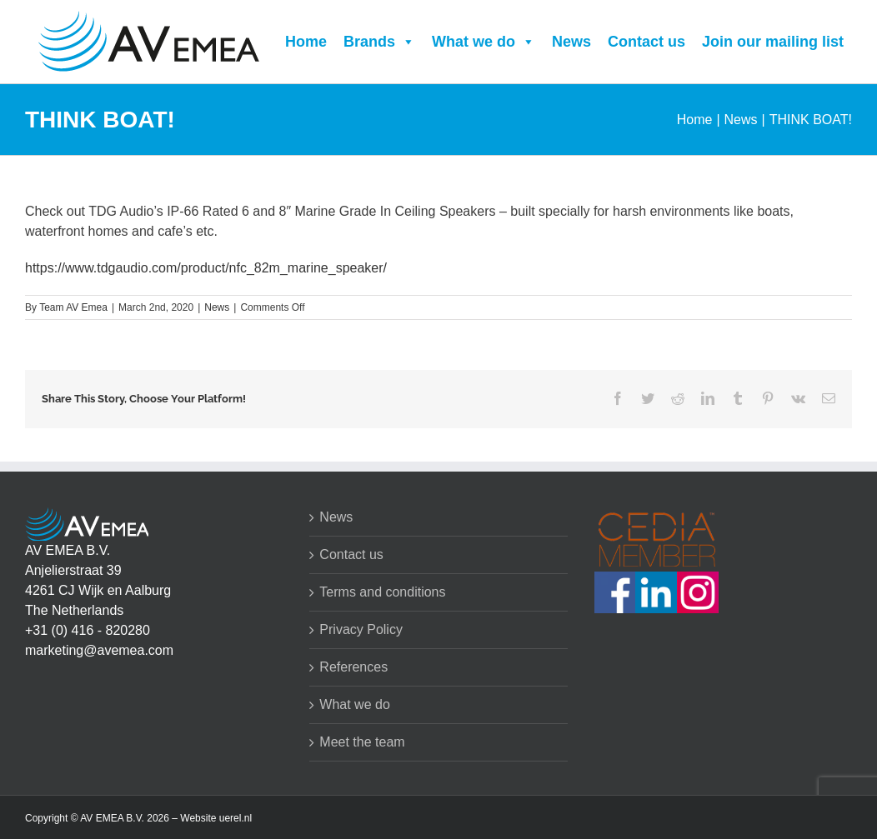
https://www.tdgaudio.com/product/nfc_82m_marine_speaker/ (206, 268)
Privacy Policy (361, 629)
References (353, 667)
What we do (483, 41)
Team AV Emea (73, 307)
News (571, 41)
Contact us (646, 41)
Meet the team (361, 742)
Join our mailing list (773, 41)
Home (306, 41)
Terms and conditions (382, 592)
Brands (379, 41)
